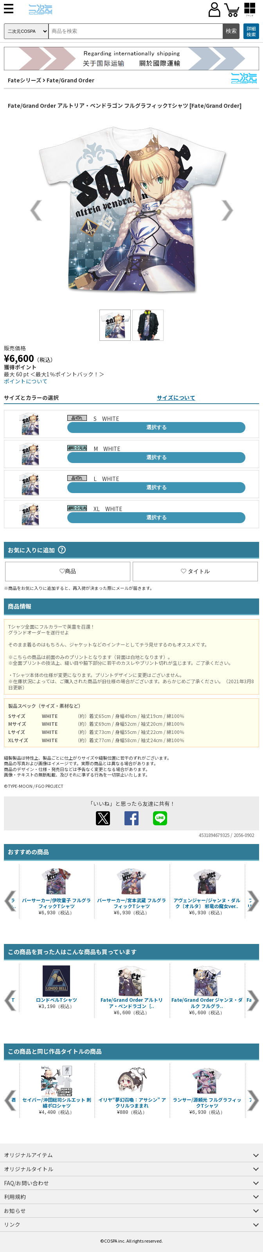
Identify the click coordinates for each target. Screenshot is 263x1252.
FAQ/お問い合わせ (26, 1183)
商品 (67, 571)
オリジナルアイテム (28, 1155)
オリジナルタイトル (28, 1169)
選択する (156, 427)
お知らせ (15, 1211)
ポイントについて (26, 381)
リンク (12, 1224)
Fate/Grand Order (70, 80)
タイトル (195, 571)
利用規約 (15, 1196)
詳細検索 (251, 31)
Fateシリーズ (24, 80)
